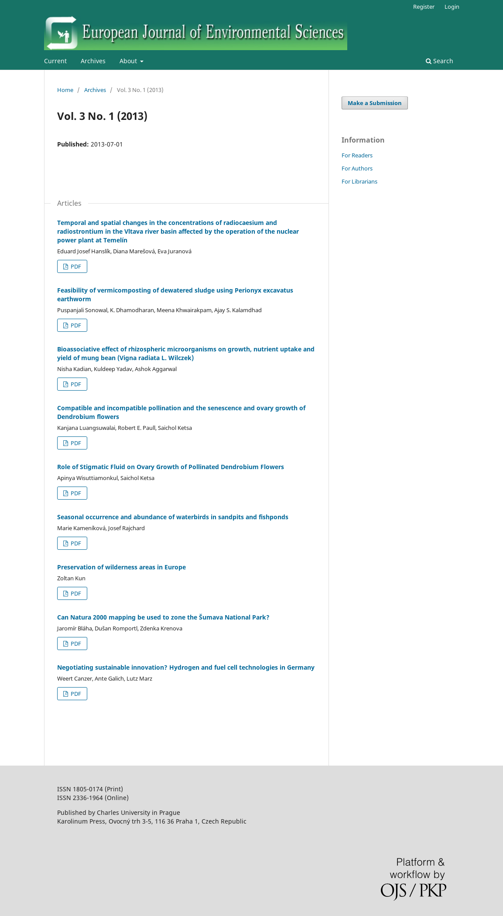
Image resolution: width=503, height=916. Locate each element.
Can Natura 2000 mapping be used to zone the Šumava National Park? (163, 617)
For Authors (357, 168)
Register (424, 6)
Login (452, 6)
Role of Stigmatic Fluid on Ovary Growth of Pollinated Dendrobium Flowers (170, 467)
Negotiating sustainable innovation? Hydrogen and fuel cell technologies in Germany (186, 667)
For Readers (357, 155)
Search (439, 61)
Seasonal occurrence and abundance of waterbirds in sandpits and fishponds (172, 517)
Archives (93, 61)
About (129, 61)
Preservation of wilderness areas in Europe (121, 567)
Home (65, 90)
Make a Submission (375, 103)
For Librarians (359, 181)
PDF (75, 266)
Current (55, 61)
